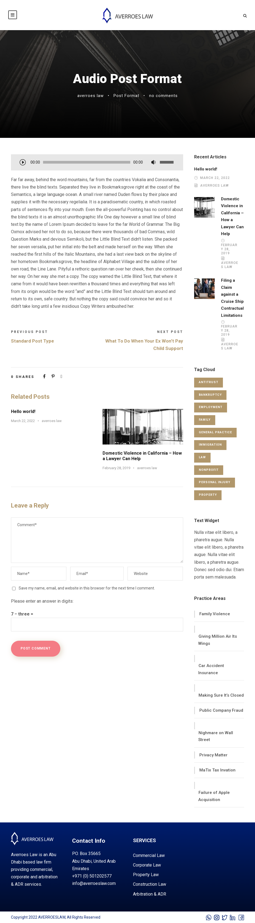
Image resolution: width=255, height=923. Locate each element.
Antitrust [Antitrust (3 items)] (208, 382)
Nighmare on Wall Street (215, 736)
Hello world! (23, 411)
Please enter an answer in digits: (42, 601)
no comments (163, 95)
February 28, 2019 (116, 468)
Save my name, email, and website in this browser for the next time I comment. (87, 588)
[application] (97, 163)
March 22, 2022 (23, 421)
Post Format (126, 95)
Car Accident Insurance (211, 669)
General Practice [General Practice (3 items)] (215, 432)
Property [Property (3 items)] (208, 495)
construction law (149, 884)
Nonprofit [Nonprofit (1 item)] (209, 470)
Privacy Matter (213, 755)
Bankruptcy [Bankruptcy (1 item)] (210, 395)
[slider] (86, 162)
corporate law (147, 865)
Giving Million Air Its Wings (217, 640)
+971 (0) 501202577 (92, 876)
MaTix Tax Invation (217, 770)
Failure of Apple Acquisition (214, 796)
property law (146, 874)
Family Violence (214, 613)
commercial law (149, 855)
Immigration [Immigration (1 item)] (210, 444)
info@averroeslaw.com (94, 883)
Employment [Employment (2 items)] (210, 407)
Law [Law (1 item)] (202, 457)
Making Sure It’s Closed (221, 695)
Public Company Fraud (221, 710)
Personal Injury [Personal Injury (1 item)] (214, 482)
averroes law (90, 95)
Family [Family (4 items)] (205, 419)
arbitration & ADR (149, 894)
